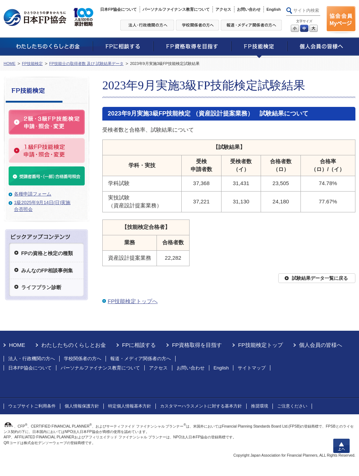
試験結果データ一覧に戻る (320, 278)
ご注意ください (292, 406)
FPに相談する (139, 345)
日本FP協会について (118, 9)
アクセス (223, 9)
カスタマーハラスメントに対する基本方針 (201, 406)
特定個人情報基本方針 (129, 406)
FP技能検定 (32, 63)
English (273, 9)
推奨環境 (259, 406)
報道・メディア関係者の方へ (140, 358)
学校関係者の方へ (82, 358)
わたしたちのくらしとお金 (73, 345)
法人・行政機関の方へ (31, 358)
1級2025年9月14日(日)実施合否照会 (42, 206)
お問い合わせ (249, 9)
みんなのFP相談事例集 (47, 270)
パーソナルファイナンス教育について (176, 9)
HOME (9, 63)
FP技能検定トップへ (133, 301)
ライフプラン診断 (41, 287)
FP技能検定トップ (260, 345)
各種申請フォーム (32, 194)
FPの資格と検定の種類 (47, 253)
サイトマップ (252, 368)
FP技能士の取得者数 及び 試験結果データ (86, 63)
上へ (341, 445)
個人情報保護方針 (82, 406)
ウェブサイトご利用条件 (32, 406)
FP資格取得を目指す (197, 345)
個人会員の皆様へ (320, 345)
